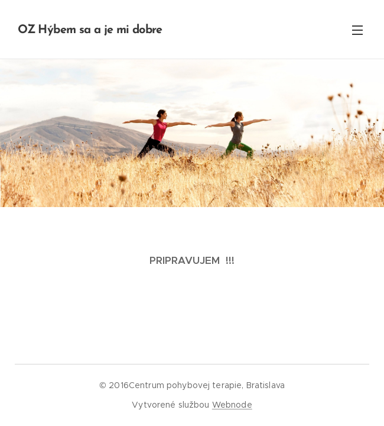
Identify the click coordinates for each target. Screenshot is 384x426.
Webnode (232, 404)
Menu (357, 30)
